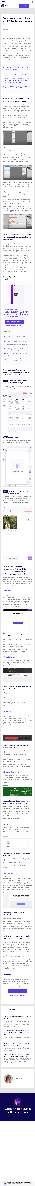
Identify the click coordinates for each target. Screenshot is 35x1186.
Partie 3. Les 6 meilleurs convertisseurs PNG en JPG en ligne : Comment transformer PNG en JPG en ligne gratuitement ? (17, 80)
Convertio (7, 711)
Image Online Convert (12, 772)
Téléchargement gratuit (14, 322)
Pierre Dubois (7, 28)
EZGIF (7, 824)
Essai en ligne (24, 6)
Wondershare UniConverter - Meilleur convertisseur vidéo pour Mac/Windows (16, 313)
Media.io (7, 590)
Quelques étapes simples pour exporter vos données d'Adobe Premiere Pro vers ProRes (16, 1032)
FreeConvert (8, 873)
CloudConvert (9, 657)
